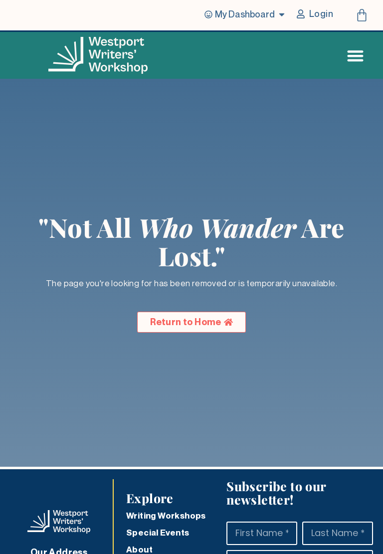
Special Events (158, 533)
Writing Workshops (166, 516)
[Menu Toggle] (355, 55)
